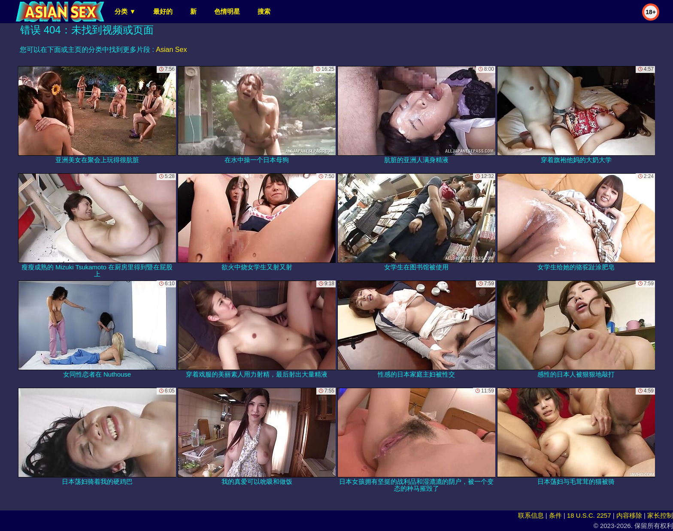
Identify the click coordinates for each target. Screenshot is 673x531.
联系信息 (531, 515)
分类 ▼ (125, 11)
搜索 (264, 11)
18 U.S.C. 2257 (589, 515)
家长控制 (660, 515)
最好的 (163, 11)
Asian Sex (171, 49)
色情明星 (227, 11)
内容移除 (629, 515)
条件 (555, 515)
